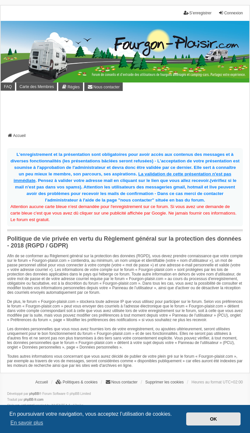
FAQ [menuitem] (8, 86)
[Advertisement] (125, 113)
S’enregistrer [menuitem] (198, 12)
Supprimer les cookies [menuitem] (164, 382)
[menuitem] (70, 86)
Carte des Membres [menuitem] (37, 86)
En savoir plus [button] (26, 423)
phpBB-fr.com (34, 399)
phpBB (34, 394)
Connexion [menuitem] (230, 12)
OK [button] (213, 419)
